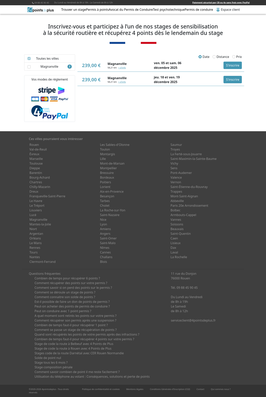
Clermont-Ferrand (42, 262)
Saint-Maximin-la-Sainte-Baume (193, 159)
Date (204, 57)
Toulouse (36, 163)
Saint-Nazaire (110, 215)
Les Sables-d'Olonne (114, 145)
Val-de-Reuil (38, 149)
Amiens (105, 229)
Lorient (105, 187)
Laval (174, 252)
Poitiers (105, 182)
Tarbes (105, 201)
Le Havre (35, 201)
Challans (106, 257)
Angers (105, 233)
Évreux (34, 154)
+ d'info (122, 67)
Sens (173, 168)
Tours (33, 252)
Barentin (35, 173)
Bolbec (175, 210)
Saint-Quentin (180, 233)
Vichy (174, 163)
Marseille (36, 159)
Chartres (35, 182)
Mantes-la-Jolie (40, 224)
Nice (103, 219)
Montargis (107, 154)
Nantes (34, 257)
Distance (221, 57)
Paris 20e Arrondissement (189, 205)
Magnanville (38, 219)
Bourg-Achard (39, 177)
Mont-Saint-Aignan (184, 196)
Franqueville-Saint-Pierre (47, 196)
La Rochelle (178, 257)
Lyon (103, 224)
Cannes (105, 252)
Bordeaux (107, 177)
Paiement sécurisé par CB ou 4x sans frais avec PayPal (221, 2)
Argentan (36, 233)
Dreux (33, 191)
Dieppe (34, 168)
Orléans (35, 238)
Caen (174, 238)
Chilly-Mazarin (39, 187)
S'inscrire (232, 65)
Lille (103, 159)
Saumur (176, 145)
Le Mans (35, 243)
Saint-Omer (108, 238)
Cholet (105, 205)
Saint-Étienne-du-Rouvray (188, 187)
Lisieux (175, 243)
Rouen (34, 145)
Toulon (105, 149)
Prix (237, 57)
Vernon (175, 182)
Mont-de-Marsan (112, 163)
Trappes (176, 191)
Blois (103, 262)
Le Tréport (36, 205)
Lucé (32, 215)
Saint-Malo (108, 243)
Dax (173, 247)
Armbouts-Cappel (183, 215)
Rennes (34, 247)
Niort (33, 229)
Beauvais (177, 229)
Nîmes (104, 247)
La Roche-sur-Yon (112, 210)
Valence (176, 177)
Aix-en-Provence (112, 191)
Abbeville (177, 201)
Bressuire (107, 173)
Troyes (175, 149)
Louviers (35, 210)
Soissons (176, 224)
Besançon (107, 196)
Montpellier (108, 168)
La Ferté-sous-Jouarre (186, 154)
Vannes (175, 219)
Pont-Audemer (181, 173)
